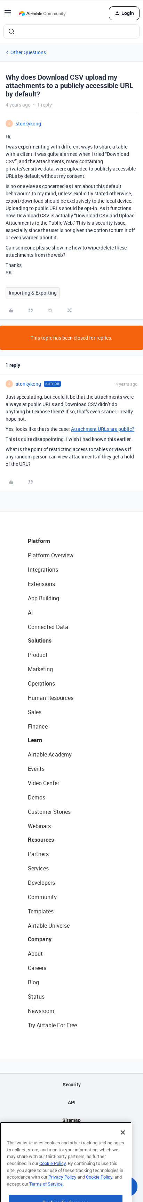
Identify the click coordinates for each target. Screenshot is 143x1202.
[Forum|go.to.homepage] (42, 13)
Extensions (41, 584)
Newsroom (41, 1011)
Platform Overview (50, 555)
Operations (41, 683)
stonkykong (28, 123)
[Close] (122, 1142)
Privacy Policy (62, 1186)
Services (38, 868)
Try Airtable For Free (52, 1025)
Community (42, 897)
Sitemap (71, 1120)
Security (72, 1084)
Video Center (43, 783)
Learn (35, 740)
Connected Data (48, 627)
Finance (38, 726)
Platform (39, 541)
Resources (41, 839)
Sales (34, 712)
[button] (7, 14)
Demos (36, 797)
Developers (41, 882)
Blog (33, 982)
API (72, 1102)
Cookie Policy (52, 1173)
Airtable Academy (50, 754)
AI (30, 612)
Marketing (40, 669)
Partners (38, 854)
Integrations (43, 569)
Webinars (39, 826)
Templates (41, 911)
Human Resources (50, 698)
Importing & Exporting (33, 292)
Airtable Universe (49, 925)
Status (36, 996)
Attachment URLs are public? (102, 429)
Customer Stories (49, 812)
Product (38, 655)
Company (39, 939)
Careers (37, 968)
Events (36, 769)
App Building (43, 598)
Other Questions (28, 52)
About (35, 953)
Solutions (39, 640)
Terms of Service (46, 1193)
